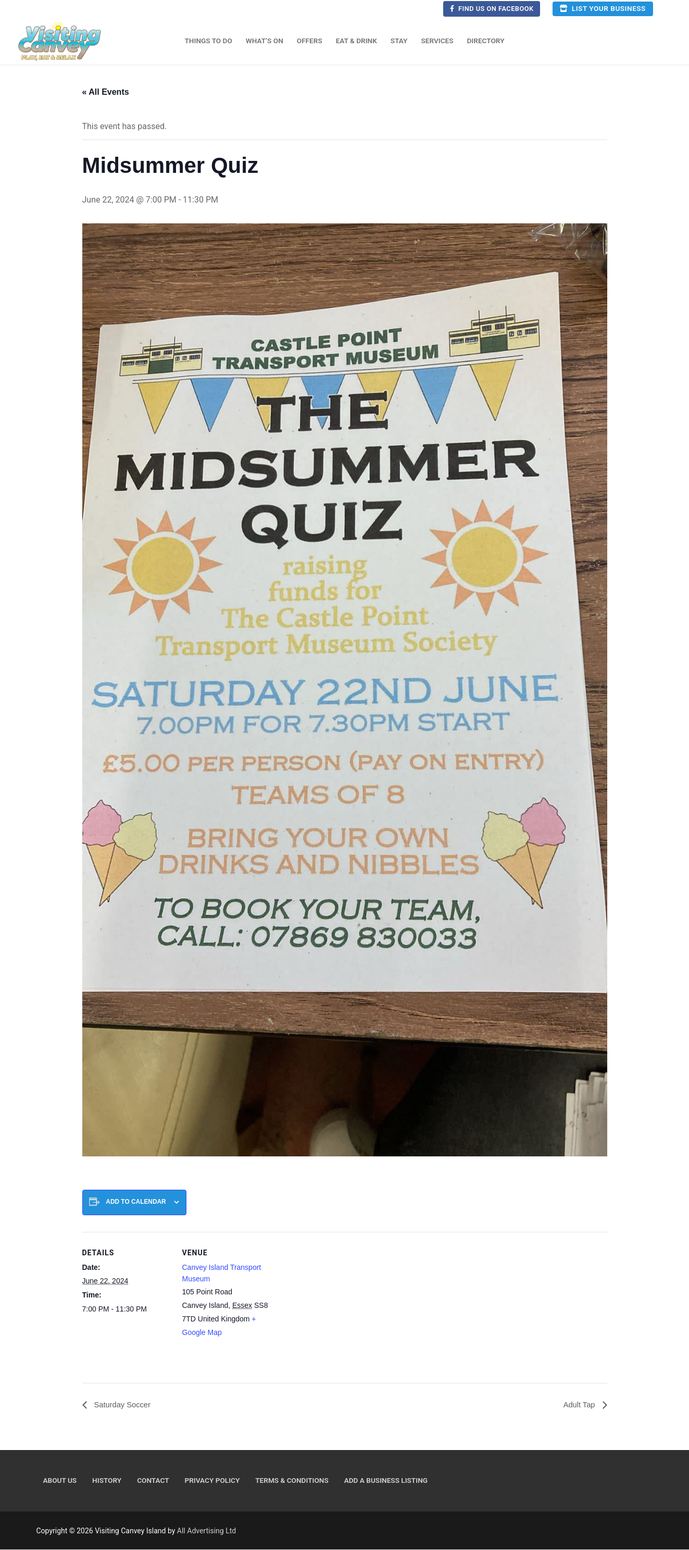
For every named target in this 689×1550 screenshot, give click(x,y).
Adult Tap (578, 1405)
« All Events (105, 91)
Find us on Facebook (492, 8)
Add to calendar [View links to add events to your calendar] (136, 1201)
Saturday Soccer (124, 1405)
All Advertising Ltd (206, 1531)
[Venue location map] (337, 1304)
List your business (602, 8)
